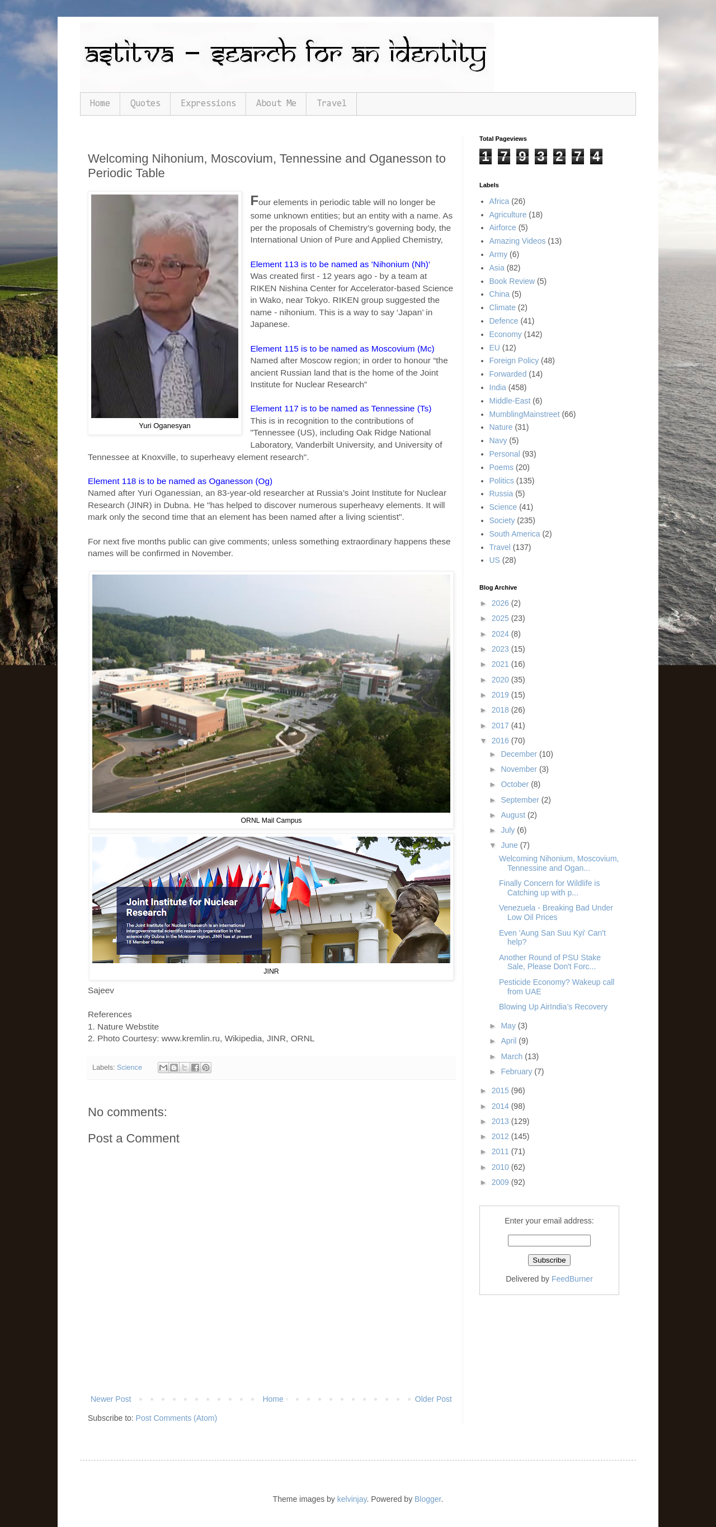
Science (129, 1067)
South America (514, 533)
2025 (501, 618)
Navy (498, 440)
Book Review (512, 281)
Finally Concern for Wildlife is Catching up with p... (549, 888)
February (517, 1071)
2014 (501, 1106)
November (520, 769)
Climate (502, 307)
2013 (501, 1121)
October (516, 784)
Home (100, 103)
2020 (501, 679)
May (509, 1025)
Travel (332, 103)
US (494, 560)
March (513, 1056)
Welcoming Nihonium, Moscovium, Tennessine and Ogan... (559, 863)
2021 (501, 664)
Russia (501, 493)
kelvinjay (352, 1499)
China (499, 294)
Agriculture (508, 214)
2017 (501, 725)
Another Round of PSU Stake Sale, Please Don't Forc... (550, 962)
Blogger (427, 1499)
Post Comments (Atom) (176, 1418)
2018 (501, 709)
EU (494, 347)
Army (498, 254)
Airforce (502, 227)
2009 (501, 1182)
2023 (501, 648)
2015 (501, 1090)
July (509, 830)
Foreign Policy (514, 360)
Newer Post (111, 1399)
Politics (501, 480)
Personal (504, 453)
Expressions (208, 103)
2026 (501, 603)
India (497, 387)
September (521, 799)
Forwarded (508, 373)
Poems (501, 467)
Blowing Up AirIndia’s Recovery (553, 1006)
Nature (501, 427)
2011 (501, 1151)
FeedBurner (572, 1278)
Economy (505, 334)
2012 (501, 1136)
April (510, 1040)
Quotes (145, 103)
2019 (501, 694)
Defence (504, 320)
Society (502, 520)
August (514, 814)
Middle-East (510, 400)
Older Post (433, 1399)
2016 (501, 740)
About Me (276, 103)
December (520, 754)
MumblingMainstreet (524, 414)
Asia (497, 267)
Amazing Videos (517, 240)
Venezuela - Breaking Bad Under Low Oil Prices (556, 912)
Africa (499, 201)
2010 (501, 1167)
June (510, 845)
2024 (501, 633)
